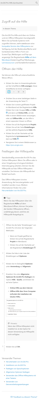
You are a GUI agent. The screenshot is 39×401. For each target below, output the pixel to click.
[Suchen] (37, 3)
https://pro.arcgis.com (14, 145)
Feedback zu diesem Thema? (25, 397)
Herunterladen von (14, 190)
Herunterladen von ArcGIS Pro (17, 362)
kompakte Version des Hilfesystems (16, 46)
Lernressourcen (8, 63)
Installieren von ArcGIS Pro (16, 365)
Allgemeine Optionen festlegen (18, 372)
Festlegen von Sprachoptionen (17, 369)
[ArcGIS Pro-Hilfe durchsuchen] (17, 3)
